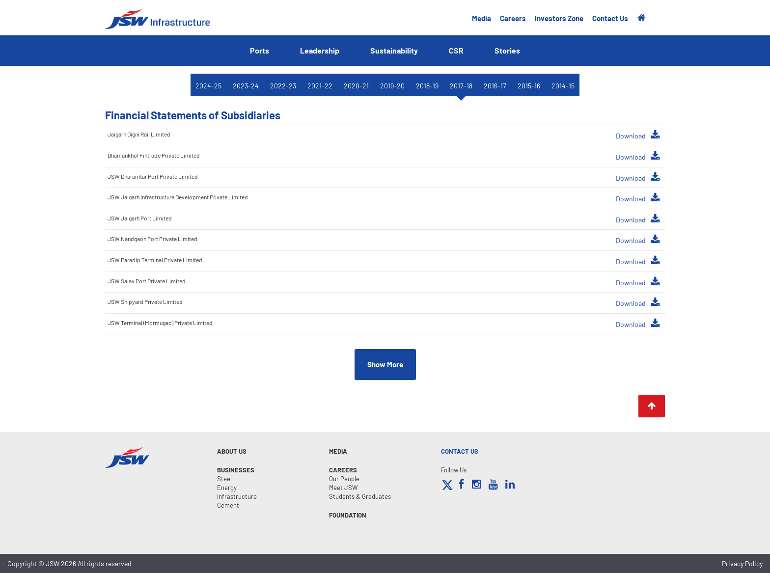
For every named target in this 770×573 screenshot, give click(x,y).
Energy (227, 487)
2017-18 (461, 86)
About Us (232, 451)
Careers (513, 18)
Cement (228, 505)
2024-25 (208, 86)
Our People (344, 479)
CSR (456, 50)
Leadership (319, 50)
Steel (224, 479)
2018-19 (427, 86)
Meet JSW (343, 487)
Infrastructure (237, 496)
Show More (385, 364)
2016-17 (495, 86)
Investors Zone (559, 18)
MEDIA (338, 451)
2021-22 (319, 86)
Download (638, 135)
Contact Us (610, 18)
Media (481, 18)
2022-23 (283, 86)
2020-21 (356, 86)
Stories (507, 50)
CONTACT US (459, 451)
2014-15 (563, 86)
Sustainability (394, 50)
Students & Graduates (360, 496)
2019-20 (392, 86)
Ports (259, 50)
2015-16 (529, 86)
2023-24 (246, 86)
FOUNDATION (347, 515)
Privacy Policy (742, 563)
